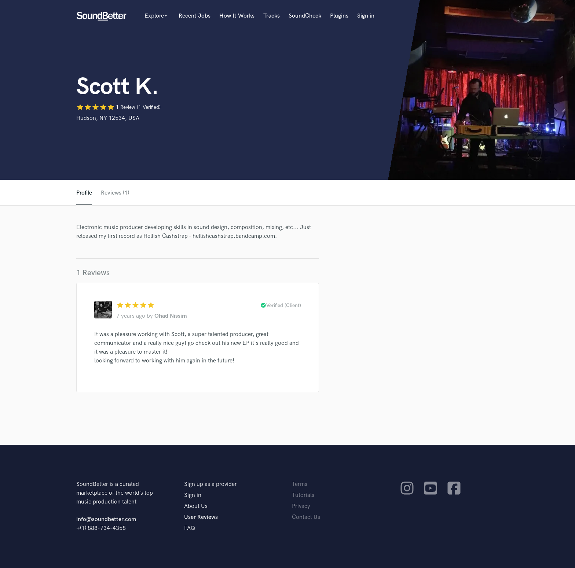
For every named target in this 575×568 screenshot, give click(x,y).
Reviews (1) (115, 192)
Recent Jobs (194, 15)
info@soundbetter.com (106, 519)
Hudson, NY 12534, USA (107, 118)
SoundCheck (305, 15)
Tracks (271, 15)
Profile (84, 192)
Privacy (301, 506)
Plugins (339, 15)
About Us (196, 506)
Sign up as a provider (210, 484)
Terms (299, 484)
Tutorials (303, 495)
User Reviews (201, 517)
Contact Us (306, 517)
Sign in (365, 15)
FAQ (189, 528)
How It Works (236, 15)
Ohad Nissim (170, 316)
